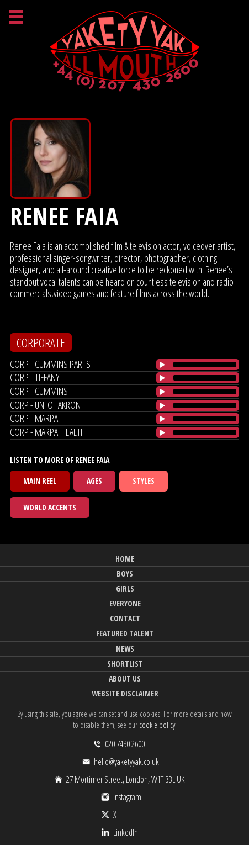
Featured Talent (124, 633)
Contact (125, 618)
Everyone (125, 603)
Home (124, 558)
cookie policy (157, 725)
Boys (124, 573)
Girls (125, 588)
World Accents (49, 507)
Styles (144, 481)
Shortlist (125, 663)
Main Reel (39, 481)
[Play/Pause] (162, 364)
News (125, 648)
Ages (94, 481)
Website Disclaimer (125, 693)
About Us (125, 678)
